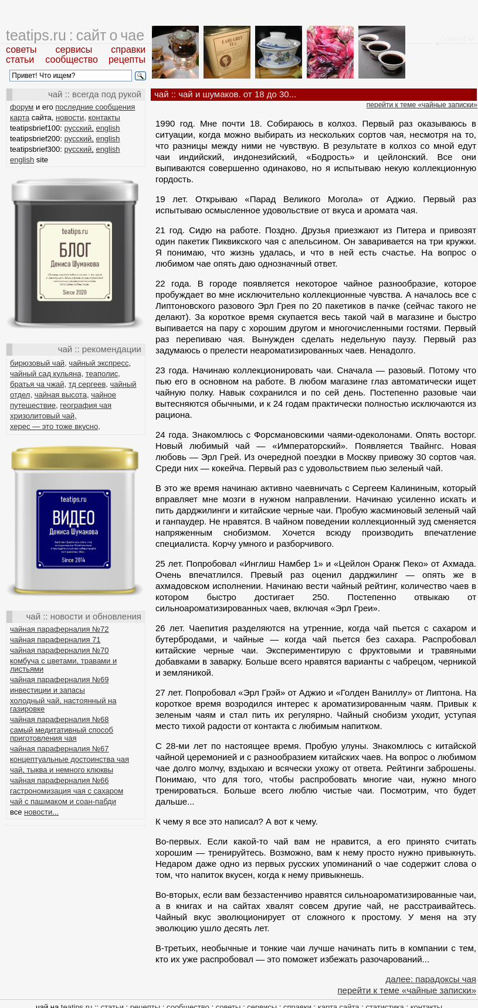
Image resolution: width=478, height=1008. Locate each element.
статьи (20, 59)
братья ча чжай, (38, 384)
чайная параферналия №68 (59, 719)
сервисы (74, 50)
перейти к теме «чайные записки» (422, 105)
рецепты (127, 59)
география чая (85, 405)
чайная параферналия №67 (59, 748)
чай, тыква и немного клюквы (61, 769)
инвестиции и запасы (47, 690)
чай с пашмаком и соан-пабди (63, 801)
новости (70, 117)
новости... (41, 812)
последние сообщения (95, 107)
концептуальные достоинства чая (69, 759)
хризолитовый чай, (43, 415)
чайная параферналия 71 (55, 639)
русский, (79, 128)
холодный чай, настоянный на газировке (63, 704)
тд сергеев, (88, 384)
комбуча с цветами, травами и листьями (63, 664)
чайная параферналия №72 (59, 629)
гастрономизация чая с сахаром (66, 790)
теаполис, (103, 373)
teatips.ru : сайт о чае (75, 35)
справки (128, 50)
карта (19, 117)
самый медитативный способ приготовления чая (61, 734)
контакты (104, 117)
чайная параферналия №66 (59, 780)
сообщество (71, 59)
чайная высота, (62, 394)
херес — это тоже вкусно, (55, 426)
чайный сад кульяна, (46, 373)
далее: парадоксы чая (430, 979)
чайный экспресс (98, 363)
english (108, 128)
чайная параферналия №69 (59, 679)
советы (21, 50)
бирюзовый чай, (38, 363)
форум (21, 107)
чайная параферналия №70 (59, 650)
